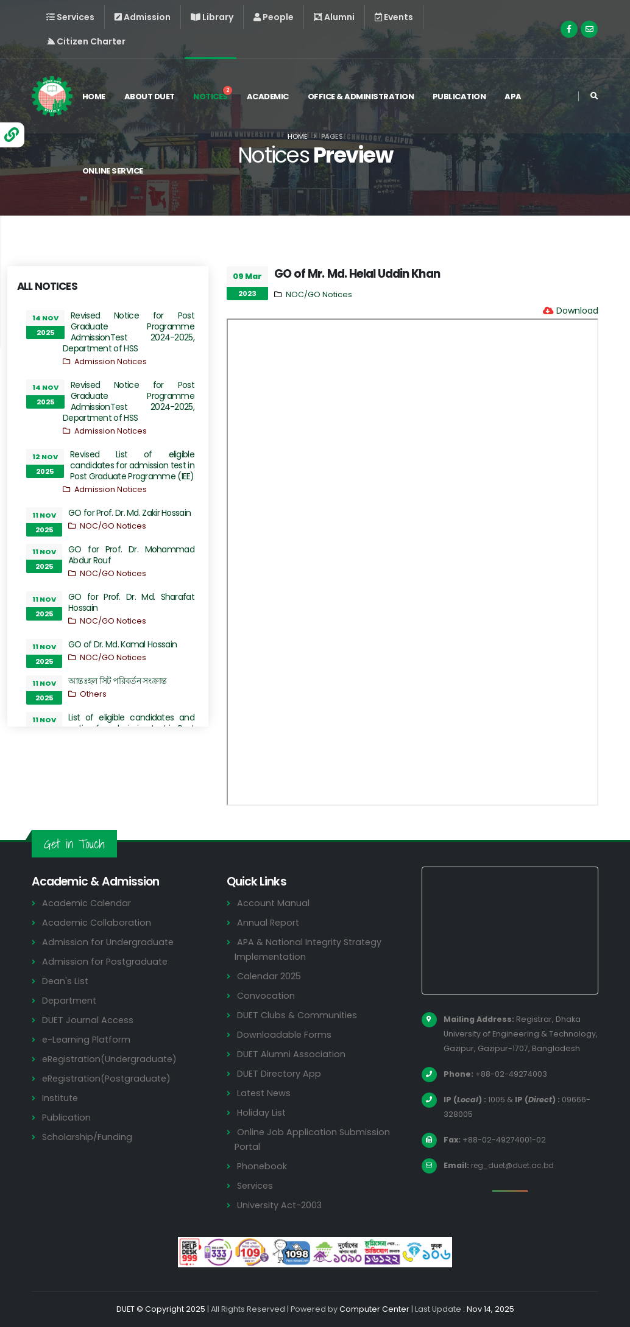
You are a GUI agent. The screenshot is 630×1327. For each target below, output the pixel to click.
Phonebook (262, 1166)
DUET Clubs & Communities (299, 1014)
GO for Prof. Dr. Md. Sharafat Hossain (131, 602)
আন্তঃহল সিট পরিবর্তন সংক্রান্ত (117, 681)
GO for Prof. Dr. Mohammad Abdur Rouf (131, 554)
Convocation (266, 995)
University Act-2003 (281, 1205)
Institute (61, 1097)
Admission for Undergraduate (109, 941)
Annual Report (269, 922)
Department (70, 1000)
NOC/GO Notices (113, 526)
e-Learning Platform (87, 1039)
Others (93, 694)
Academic (270, 96)
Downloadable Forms (284, 1034)
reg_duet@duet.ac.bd (515, 1165)
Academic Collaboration (97, 922)
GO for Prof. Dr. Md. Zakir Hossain (129, 513)
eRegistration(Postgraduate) (109, 1078)
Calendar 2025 (270, 976)
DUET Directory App (280, 1073)
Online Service (114, 171)
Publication (461, 96)
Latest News (265, 1092)
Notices (215, 94)
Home (95, 96)
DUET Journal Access (88, 1019)
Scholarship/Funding (87, 1136)
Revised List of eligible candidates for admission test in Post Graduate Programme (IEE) (132, 465)
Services (256, 1185)
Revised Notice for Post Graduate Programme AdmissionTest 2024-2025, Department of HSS (128, 331)
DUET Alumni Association (292, 1053)
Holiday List (262, 1112)
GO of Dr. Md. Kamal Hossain (122, 644)
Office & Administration (363, 96)
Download (577, 310)
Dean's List (66, 980)
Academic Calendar (87, 902)
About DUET (151, 96)
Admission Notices (110, 361)
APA (515, 96)
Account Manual (273, 902)
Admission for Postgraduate (106, 961)
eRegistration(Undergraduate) (112, 1058)
